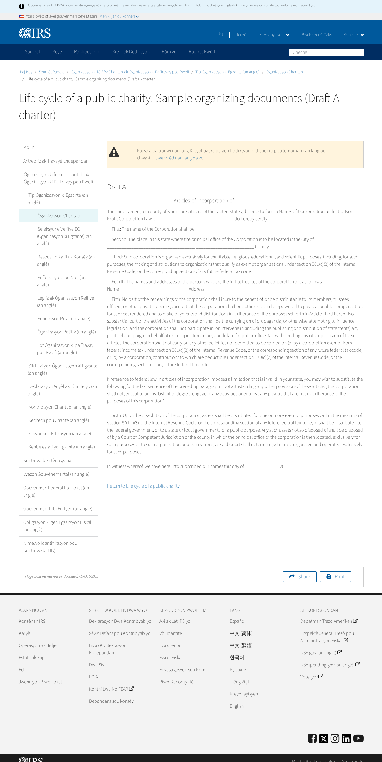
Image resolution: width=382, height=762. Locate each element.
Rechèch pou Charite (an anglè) (58, 413)
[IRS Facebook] (312, 731)
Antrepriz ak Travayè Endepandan (55, 161)
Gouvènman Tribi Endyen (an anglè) (57, 501)
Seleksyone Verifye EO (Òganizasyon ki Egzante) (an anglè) (64, 236)
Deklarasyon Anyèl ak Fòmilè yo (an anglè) (62, 383)
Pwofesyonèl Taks (317, 35)
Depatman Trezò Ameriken (329, 614)
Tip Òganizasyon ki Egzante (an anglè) (227, 72)
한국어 (237, 650)
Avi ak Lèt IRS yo (175, 614)
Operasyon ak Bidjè (38, 638)
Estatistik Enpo (33, 650)
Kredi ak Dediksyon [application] (131, 51)
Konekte (354, 35)
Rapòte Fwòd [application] (202, 51)
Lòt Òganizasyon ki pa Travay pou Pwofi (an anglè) (65, 342)
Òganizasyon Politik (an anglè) (66, 324)
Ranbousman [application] (87, 51)
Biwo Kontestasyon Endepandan (107, 642)
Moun (28, 147)
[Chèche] (326, 52)
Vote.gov (311, 669)
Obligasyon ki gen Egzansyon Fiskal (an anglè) (57, 519)
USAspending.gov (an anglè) (330, 657)
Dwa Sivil (98, 657)
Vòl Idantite (170, 626)
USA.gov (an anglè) (321, 645)
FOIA (93, 669)
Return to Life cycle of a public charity (143, 486)
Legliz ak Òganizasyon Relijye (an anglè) (65, 294)
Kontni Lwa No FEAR (111, 681)
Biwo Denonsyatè (176, 674)
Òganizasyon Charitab (284, 72)
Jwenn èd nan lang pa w (178, 158)
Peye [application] (57, 51)
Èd (221, 35)
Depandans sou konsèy (111, 694)
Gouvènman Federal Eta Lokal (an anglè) (56, 484)
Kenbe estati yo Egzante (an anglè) (61, 439)
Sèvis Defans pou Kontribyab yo (120, 626)
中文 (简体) (241, 626)
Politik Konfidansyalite (314, 754)
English (237, 698)
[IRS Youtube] (358, 731)
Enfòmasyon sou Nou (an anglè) (67, 277)
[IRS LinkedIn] (346, 733)
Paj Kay (26, 72)
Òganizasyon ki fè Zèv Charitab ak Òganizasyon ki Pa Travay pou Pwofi (130, 72)
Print (339, 569)
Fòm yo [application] (169, 51)
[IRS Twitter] (323, 733)
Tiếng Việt (239, 674)
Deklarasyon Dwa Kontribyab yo (120, 614)
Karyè (24, 626)
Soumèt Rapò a (51, 72)
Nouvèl (241, 35)
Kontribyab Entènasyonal (48, 453)
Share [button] (304, 569)
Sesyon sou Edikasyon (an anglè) (59, 426)
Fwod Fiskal (171, 650)
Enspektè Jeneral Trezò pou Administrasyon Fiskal (327, 630)
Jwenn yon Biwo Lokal (40, 674)
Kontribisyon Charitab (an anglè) (59, 399)
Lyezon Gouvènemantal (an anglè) (56, 467)
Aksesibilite (352, 754)
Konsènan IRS (32, 614)
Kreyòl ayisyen (274, 35)
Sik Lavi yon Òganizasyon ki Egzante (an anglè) (62, 362)
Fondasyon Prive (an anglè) (63, 311)
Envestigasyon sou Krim (182, 662)
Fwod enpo (170, 638)
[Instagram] (335, 731)
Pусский (238, 662)
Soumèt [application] (32, 51)
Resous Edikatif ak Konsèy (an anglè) (65, 261)
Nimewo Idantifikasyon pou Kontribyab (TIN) (50, 540)
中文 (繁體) (241, 638)
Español (238, 614)
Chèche (359, 52)
